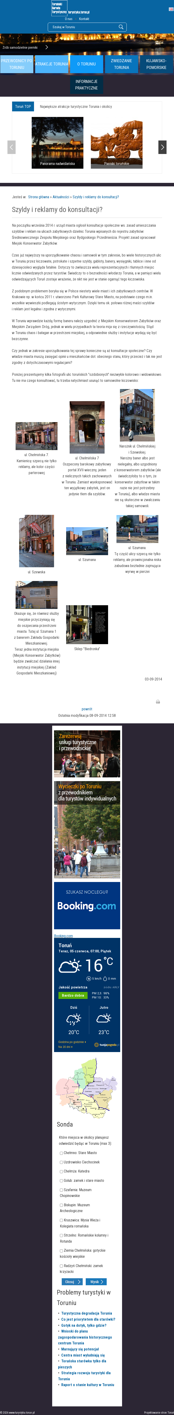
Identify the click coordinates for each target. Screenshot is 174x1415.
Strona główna (38, 197)
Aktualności (61, 197)
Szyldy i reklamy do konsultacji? (96, 197)
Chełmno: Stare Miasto (80, 1153)
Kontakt (84, 19)
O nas (68, 19)
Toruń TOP (23, 106)
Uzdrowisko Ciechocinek (82, 1162)
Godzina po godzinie (71, 1042)
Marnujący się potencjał (80, 1349)
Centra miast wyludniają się (83, 1355)
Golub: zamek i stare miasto (84, 1180)
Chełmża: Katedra (76, 1171)
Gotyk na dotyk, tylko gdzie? (83, 1325)
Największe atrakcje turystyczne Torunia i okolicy (76, 106)
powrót (87, 709)
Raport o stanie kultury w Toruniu (87, 1385)
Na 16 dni (64, 1047)
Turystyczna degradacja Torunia (86, 1313)
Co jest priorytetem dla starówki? (88, 1319)
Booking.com (63, 936)
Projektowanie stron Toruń (159, 1412)
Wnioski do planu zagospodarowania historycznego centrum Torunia (85, 1337)
